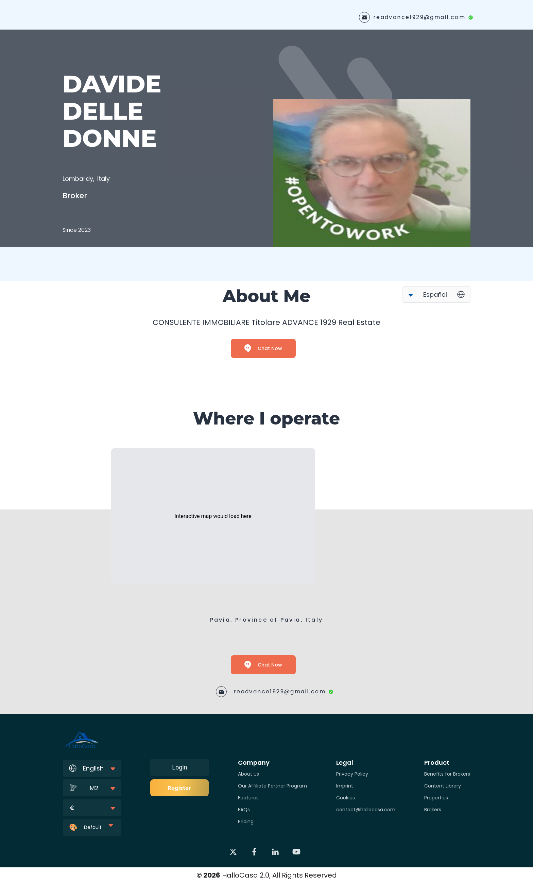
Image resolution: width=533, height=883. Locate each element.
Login (179, 767)
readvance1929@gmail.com (419, 17)
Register (179, 788)
